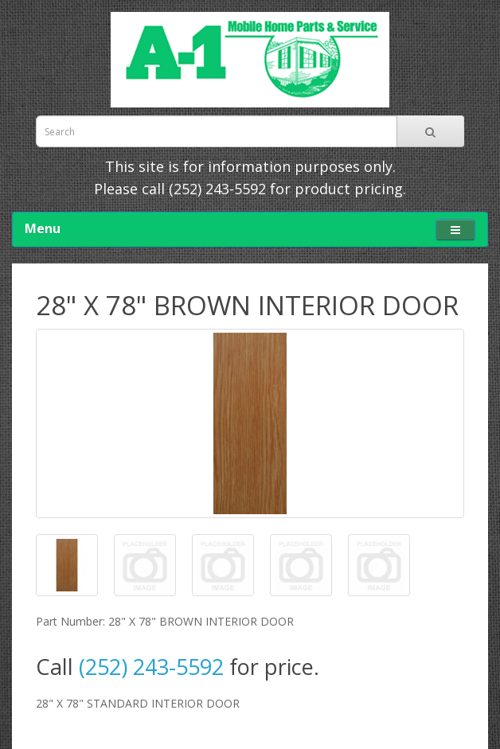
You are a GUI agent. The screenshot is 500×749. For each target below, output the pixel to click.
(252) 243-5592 (217, 188)
